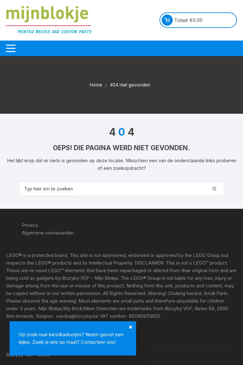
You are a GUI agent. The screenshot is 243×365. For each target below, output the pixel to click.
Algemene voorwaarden (48, 233)
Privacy (30, 225)
